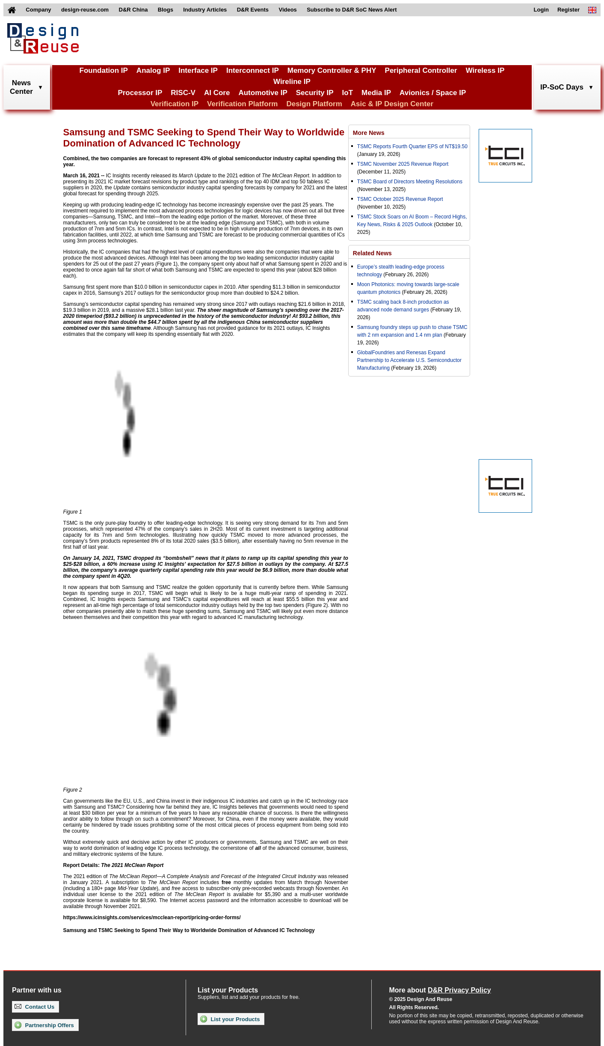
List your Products (230, 1019)
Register (568, 9)
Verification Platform (242, 104)
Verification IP (174, 104)
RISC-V (183, 93)
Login (541, 9)
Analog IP (153, 70)
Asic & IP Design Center (392, 104)
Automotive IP (262, 93)
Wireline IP (292, 82)
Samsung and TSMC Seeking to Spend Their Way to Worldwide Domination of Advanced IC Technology (189, 930)
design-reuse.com (85, 9)
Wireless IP (485, 70)
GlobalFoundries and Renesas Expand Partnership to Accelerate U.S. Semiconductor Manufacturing (409, 360)
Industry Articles (205, 9)
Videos (287, 9)
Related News (372, 253)
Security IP (315, 93)
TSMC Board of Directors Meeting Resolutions (409, 182)
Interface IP (198, 70)
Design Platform (314, 104)
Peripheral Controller (421, 70)
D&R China (133, 9)
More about (440, 990)
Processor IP (140, 93)
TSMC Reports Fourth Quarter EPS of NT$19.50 (412, 146)
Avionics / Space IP (433, 93)
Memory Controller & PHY (331, 70)
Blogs (165, 9)
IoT (347, 93)
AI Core (217, 93)
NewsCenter (21, 87)
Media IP (376, 93)
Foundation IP (104, 70)
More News (369, 132)
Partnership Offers (44, 1025)
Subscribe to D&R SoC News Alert (352, 9)
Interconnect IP (252, 70)
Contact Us (34, 1007)
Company (38, 9)
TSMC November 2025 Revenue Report (402, 164)
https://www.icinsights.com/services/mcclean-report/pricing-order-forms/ (152, 917)
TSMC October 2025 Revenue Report (400, 199)
